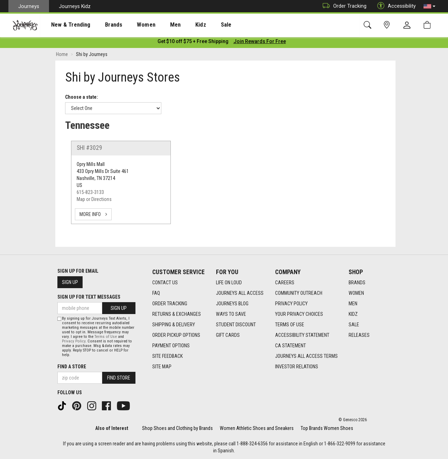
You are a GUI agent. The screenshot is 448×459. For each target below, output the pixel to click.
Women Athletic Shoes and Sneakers (257, 428)
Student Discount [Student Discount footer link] (236, 324)
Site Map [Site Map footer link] (162, 366)
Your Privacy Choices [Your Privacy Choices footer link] (299, 314)
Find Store (118, 378)
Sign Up (70, 282)
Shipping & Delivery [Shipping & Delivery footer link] (173, 324)
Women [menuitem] (132, 24)
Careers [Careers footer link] (284, 282)
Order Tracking (342, 6)
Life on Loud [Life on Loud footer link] (229, 282)
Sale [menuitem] (202, 24)
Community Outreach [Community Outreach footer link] (298, 293)
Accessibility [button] (395, 6)
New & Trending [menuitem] (64, 24)
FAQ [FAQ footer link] (156, 293)
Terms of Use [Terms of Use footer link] (289, 324)
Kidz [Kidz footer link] (353, 314)
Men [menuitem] (157, 24)
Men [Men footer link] (353, 303)
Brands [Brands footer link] (357, 282)
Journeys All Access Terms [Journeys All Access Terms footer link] (306, 356)
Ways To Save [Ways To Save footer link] (231, 314)
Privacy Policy (73, 341)
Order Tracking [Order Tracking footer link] (169, 303)
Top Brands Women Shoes (327, 428)
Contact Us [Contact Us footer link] (165, 282)
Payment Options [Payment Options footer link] (171, 345)
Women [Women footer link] (356, 293)
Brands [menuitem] (103, 24)
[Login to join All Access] (193, 42)
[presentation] (64, 24)
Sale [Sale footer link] (354, 324)
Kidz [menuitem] (180, 24)
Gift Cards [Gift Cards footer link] (228, 335)
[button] (429, 6)
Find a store (71, 366)
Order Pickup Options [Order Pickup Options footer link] (176, 335)
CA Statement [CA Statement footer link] (290, 345)
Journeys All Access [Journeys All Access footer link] (240, 293)
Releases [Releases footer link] (359, 335)
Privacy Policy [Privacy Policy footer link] (291, 303)
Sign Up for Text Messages (88, 297)
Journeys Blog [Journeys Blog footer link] (232, 303)
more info (93, 215)
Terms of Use (105, 336)
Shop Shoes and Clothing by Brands (177, 428)
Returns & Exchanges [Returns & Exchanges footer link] (176, 314)
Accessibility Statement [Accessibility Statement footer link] (302, 335)
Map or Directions (94, 200)
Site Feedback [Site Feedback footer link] (167, 356)
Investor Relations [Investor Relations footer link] (296, 366)
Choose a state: (81, 97)
